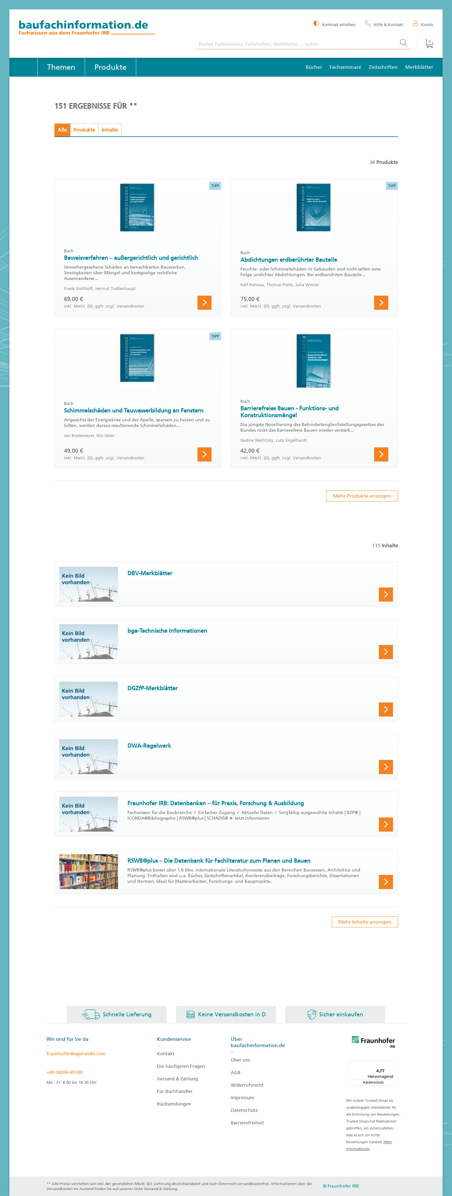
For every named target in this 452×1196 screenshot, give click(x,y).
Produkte (84, 130)
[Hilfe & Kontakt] (384, 24)
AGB (235, 1072)
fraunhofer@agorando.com (75, 1054)
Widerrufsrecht (247, 1085)
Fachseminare (345, 67)
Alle (62, 130)
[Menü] (395, 1064)
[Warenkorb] (425, 44)
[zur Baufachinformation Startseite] (102, 28)
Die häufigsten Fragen (181, 1066)
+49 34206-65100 (64, 1072)
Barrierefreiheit (247, 1123)
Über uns (240, 1060)
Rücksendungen (174, 1104)
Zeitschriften (383, 67)
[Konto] (423, 24)
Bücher (314, 67)
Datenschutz (244, 1110)
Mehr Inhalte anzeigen (364, 922)
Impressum (242, 1097)
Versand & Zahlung (177, 1079)
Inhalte (110, 130)
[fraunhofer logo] (373, 1043)
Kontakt (166, 1054)
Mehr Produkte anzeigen (362, 496)
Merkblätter (419, 67)
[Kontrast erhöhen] (335, 24)
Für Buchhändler (175, 1091)
